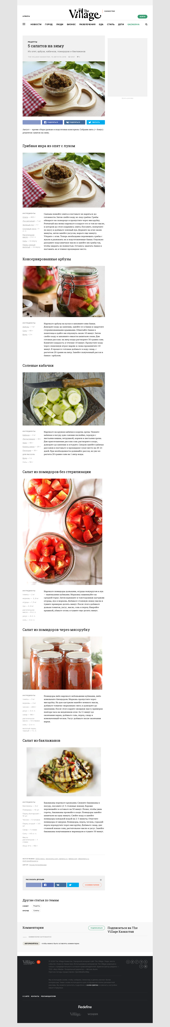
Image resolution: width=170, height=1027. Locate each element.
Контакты (35, 996)
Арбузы (26, 327)
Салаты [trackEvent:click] (36, 911)
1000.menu (40, 859)
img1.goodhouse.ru (30, 861)
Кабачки (26, 435)
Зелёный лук (28, 225)
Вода (25, 334)
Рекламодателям (48, 996)
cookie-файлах (92, 985)
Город (49, 24)
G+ (138, 961)
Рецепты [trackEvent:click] (36, 906)
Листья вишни (29, 439)
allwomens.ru (83, 859)
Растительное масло (28, 236)
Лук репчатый (29, 221)
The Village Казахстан (39, 57)
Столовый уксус (29, 229)
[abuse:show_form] (100, 880)
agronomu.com (52, 859)
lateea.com (73, 859)
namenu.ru (63, 859)
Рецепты (32, 42)
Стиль (111, 24)
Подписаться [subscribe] (97, 928)
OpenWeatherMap (82, 972)
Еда (101, 24)
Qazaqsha (133, 24)
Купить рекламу (127, 98)
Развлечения (87, 24)
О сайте (26, 996)
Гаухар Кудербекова (37, 865)
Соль (25, 241)
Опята (25, 217)
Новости (36, 24)
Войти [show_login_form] (142, 17)
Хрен (25, 443)
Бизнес (71, 24)
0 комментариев (92, 885)
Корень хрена (28, 447)
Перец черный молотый (29, 246)
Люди (59, 24)
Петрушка (27, 450)
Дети (121, 24)
